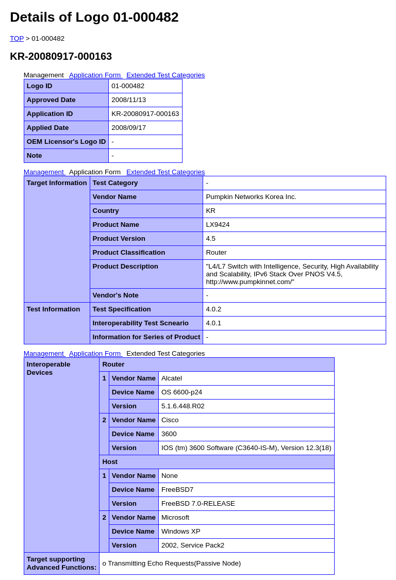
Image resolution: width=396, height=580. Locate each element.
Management (45, 75)
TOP (17, 38)
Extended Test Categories (165, 75)
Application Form (96, 75)
